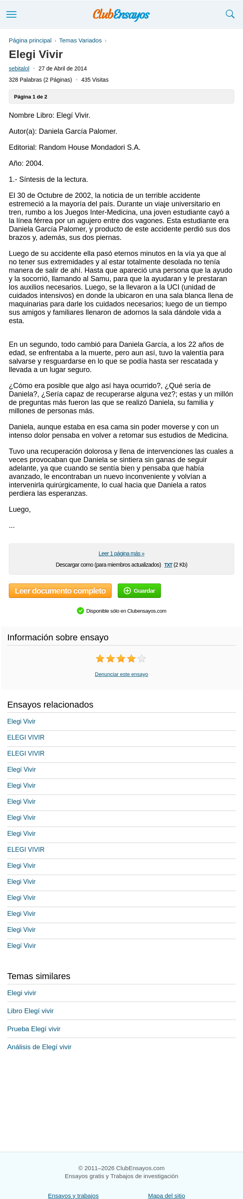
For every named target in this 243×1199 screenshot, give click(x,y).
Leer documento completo (60, 590)
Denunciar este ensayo (121, 674)
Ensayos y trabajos (73, 1195)
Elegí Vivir (21, 769)
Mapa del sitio (166, 1195)
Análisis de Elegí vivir (39, 1047)
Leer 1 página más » (121, 553)
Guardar (139, 590)
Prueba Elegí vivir (33, 1029)
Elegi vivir (21, 993)
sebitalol (19, 68)
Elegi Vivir (21, 721)
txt (168, 564)
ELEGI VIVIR (25, 737)
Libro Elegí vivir (30, 1011)
